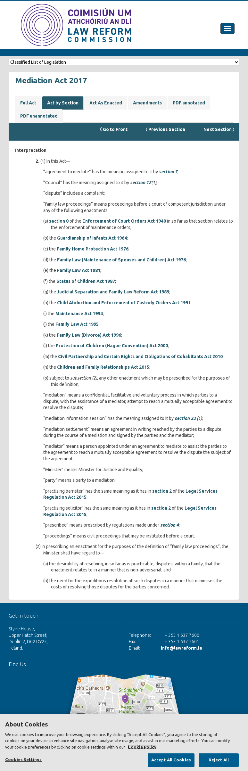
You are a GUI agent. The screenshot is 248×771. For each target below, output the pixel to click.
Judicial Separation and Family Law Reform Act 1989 (113, 291)
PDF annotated (189, 102)
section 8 (59, 221)
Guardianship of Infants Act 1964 (92, 238)
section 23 (185, 418)
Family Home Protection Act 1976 (92, 248)
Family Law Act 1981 (78, 270)
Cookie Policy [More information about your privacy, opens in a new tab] (142, 747)
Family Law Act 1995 (77, 324)
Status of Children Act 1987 (85, 281)
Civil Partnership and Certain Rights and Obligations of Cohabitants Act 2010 (140, 356)
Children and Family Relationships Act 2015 (103, 367)
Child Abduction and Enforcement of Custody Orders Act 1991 (124, 302)
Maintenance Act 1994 (79, 313)
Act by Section (63, 102)
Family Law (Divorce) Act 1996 (89, 335)
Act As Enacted (105, 102)
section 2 (162, 491)
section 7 (168, 171)
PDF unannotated (39, 116)
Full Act (28, 102)
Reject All (219, 760)
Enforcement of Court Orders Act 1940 (124, 221)
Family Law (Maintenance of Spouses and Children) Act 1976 (121, 259)
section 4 (169, 525)
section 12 (140, 182)
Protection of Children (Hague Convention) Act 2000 (112, 345)
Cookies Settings (23, 759)
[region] (124, 742)
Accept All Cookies (171, 760)
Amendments (147, 102)
